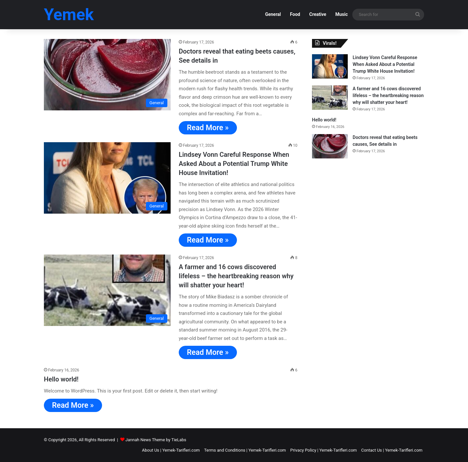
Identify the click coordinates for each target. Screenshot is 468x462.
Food (295, 14)
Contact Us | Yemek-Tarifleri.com (391, 450)
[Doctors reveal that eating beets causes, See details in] (107, 74)
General (273, 14)
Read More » (208, 127)
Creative (317, 14)
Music (341, 14)
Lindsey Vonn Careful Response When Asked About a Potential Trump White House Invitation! (234, 164)
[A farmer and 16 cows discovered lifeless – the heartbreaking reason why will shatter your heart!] (107, 290)
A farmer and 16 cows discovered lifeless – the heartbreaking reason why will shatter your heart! (236, 276)
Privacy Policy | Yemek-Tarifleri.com (323, 450)
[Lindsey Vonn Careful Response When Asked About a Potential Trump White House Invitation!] (107, 178)
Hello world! (61, 379)
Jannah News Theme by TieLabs (155, 439)
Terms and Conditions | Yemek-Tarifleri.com (245, 450)
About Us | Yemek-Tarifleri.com (171, 450)
